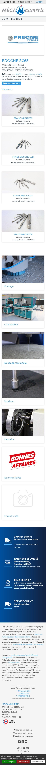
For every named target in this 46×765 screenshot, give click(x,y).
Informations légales (23, 733)
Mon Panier (23, 751)
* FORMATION (23, 693)
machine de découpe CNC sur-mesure (28, 644)
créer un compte (35, 74)
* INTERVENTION (23, 696)
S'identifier (9, 2)
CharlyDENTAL (14, 662)
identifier (19, 74)
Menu (39, 2)
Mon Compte (23, 748)
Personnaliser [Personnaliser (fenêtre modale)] (37, 761)
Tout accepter (9, 761)
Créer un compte (25, 2)
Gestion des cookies (23, 730)
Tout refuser (23, 761)
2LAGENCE (29, 736)
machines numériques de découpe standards (22, 635)
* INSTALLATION (23, 691)
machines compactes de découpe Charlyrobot (20, 656)
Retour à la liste (11, 83)
